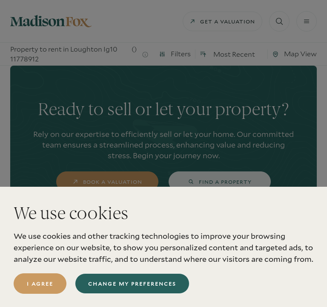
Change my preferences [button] (132, 283)
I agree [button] (40, 283)
